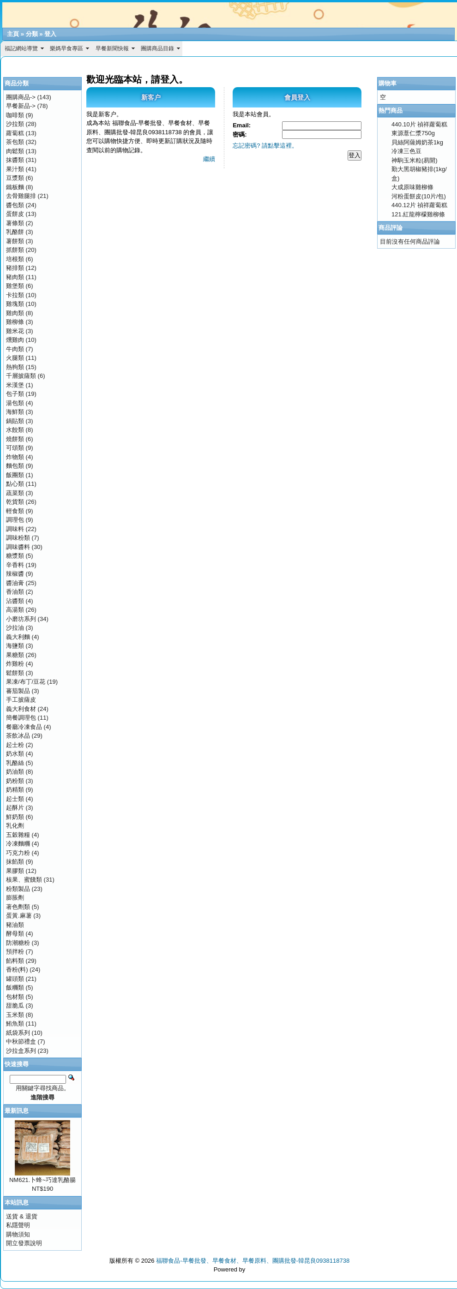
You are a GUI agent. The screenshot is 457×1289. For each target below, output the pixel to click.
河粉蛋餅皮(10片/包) (418, 196)
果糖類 (15, 654)
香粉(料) (17, 969)
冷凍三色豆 (406, 151)
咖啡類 (15, 115)
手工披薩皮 (21, 699)
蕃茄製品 (18, 690)
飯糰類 (15, 987)
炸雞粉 (15, 663)
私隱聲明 (18, 1225)
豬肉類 (15, 277)
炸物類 (15, 457)
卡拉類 (15, 295)
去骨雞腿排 (21, 195)
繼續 (209, 158)
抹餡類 (15, 861)
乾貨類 (15, 501)
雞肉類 (15, 313)
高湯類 (15, 609)
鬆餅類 (15, 672)
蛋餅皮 (15, 213)
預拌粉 (15, 951)
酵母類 (15, 933)
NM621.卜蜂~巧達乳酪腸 (42, 1179)
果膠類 (15, 870)
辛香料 (15, 564)
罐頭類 (15, 978)
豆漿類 (15, 177)
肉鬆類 (15, 151)
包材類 (15, 996)
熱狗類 (15, 367)
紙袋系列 (18, 1032)
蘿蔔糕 (15, 133)
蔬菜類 (15, 492)
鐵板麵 (15, 187)
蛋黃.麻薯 (19, 915)
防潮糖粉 (18, 942)
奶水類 (15, 753)
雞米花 (15, 331)
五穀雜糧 (18, 834)
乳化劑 (15, 825)
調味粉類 (18, 537)
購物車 (388, 83)
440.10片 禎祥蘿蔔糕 (419, 124)
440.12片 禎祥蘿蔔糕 (419, 205)
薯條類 (15, 223)
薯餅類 (15, 241)
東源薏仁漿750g (413, 133)
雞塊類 (15, 303)
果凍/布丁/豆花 (25, 681)
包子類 (15, 393)
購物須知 (18, 1234)
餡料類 (15, 960)
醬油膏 (15, 582)
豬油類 (15, 924)
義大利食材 (21, 708)
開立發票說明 (24, 1243)
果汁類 (15, 169)
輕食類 (15, 510)
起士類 (15, 798)
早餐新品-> (21, 105)
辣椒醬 (15, 573)
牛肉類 (15, 349)
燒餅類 (15, 439)
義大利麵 (18, 636)
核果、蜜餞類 (24, 879)
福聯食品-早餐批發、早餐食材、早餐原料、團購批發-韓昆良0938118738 (252, 1260)
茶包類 (15, 141)
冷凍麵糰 (18, 843)
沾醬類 (15, 600)
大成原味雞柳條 (412, 187)
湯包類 (15, 403)
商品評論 (391, 227)
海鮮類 (15, 411)
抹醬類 (15, 159)
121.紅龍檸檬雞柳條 (418, 214)
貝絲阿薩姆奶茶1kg (417, 142)
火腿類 (15, 357)
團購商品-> (21, 97)
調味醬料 (18, 546)
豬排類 (15, 267)
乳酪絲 (15, 762)
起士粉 (15, 744)
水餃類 (15, 429)
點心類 (15, 483)
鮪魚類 (15, 1023)
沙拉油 (15, 627)
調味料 (15, 528)
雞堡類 (15, 285)
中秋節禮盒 (21, 1041)
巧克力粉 (18, 852)
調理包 (15, 519)
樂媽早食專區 (66, 48)
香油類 (15, 591)
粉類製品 (18, 888)
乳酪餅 (15, 231)
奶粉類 (15, 780)
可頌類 (15, 447)
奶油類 (15, 771)
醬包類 (15, 205)
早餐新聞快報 (112, 48)
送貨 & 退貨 (21, 1216)
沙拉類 (15, 123)
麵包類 (15, 465)
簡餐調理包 (21, 717)
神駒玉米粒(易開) (414, 160)
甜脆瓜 (15, 1005)
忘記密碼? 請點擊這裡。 (265, 145)
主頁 (13, 33)
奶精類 (15, 789)
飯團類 (15, 474)
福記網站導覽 (21, 48)
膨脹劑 (15, 897)
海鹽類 (15, 645)
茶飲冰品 (18, 735)
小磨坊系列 (21, 618)
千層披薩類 (21, 375)
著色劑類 (18, 906)
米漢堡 (15, 385)
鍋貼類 (15, 421)
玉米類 (15, 1014)
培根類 (15, 259)
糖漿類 (15, 555)
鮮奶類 (15, 816)
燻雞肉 (15, 339)
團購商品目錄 (157, 48)
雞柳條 (15, 321)
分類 (32, 33)
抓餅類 (15, 249)
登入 (50, 33)
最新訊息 (17, 1110)
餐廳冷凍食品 (24, 726)
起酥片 (15, 807)
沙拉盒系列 (21, 1050)
